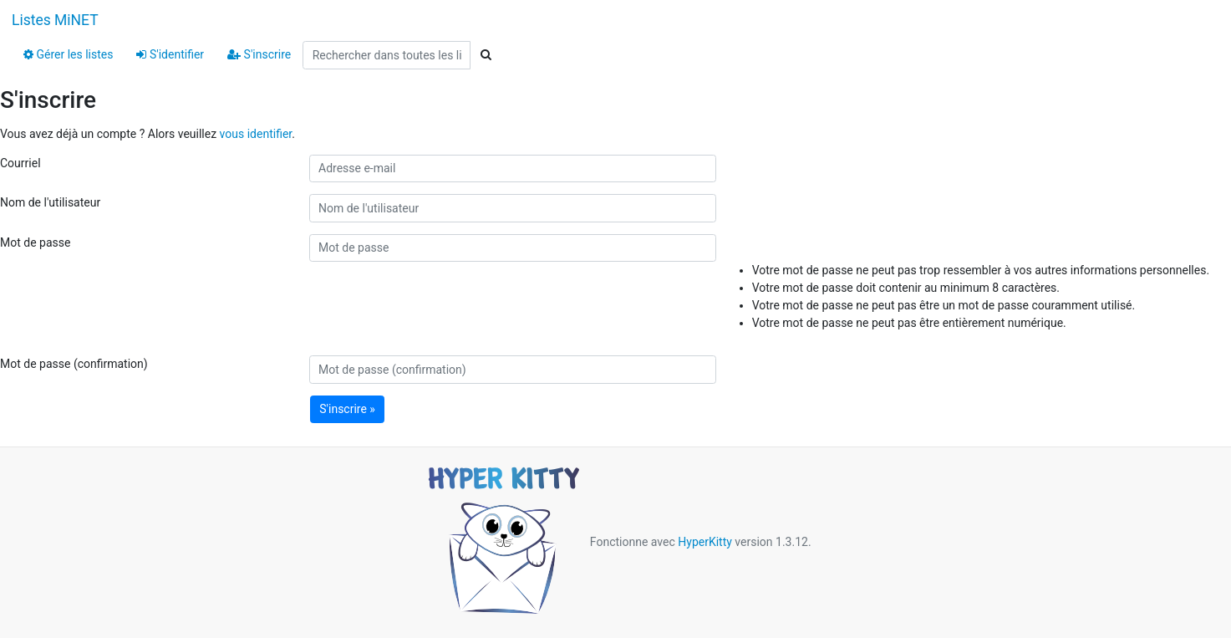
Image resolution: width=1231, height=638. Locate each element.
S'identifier (170, 54)
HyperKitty (705, 542)
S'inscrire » (347, 409)
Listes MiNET (55, 20)
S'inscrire (259, 54)
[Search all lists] (387, 55)
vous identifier (256, 133)
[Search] (486, 55)
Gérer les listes (68, 54)
